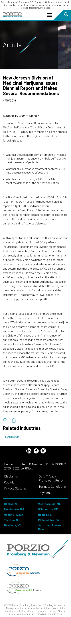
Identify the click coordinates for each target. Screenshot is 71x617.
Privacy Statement (16, 488)
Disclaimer (11, 476)
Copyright (10, 482)
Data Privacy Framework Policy (51, 478)
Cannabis (12, 437)
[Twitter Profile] (43, 450)
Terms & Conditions (52, 486)
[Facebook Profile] (36, 451)
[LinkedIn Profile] (29, 451)
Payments (45, 493)
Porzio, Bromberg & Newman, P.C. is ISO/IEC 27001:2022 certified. (35, 466)
